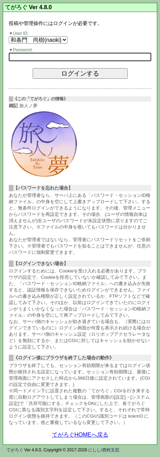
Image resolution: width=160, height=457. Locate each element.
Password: (23, 50)
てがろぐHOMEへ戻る (80, 435)
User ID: (20, 33)
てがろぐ (16, 7)
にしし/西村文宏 (103, 450)
